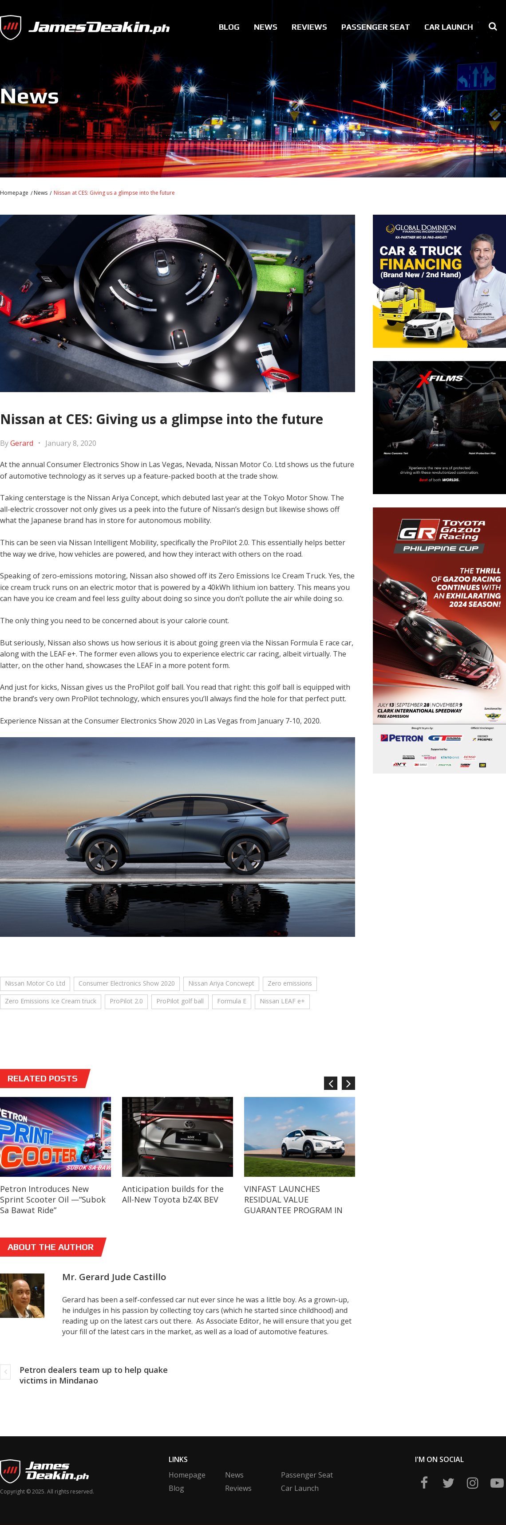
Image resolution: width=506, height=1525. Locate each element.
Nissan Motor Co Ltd (35, 983)
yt (497, 1483)
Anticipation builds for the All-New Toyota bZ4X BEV (173, 1194)
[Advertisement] (421, 914)
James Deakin (29, 25)
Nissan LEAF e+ (282, 1001)
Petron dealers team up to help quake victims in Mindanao (94, 1375)
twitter (448, 1483)
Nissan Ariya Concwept (221, 983)
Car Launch (448, 26)
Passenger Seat (375, 26)
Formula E (231, 1001)
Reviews (309, 26)
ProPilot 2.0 (126, 1001)
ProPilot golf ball (180, 1001)
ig (473, 1483)
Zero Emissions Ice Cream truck (50, 1001)
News (265, 26)
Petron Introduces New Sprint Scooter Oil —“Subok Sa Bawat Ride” (53, 1199)
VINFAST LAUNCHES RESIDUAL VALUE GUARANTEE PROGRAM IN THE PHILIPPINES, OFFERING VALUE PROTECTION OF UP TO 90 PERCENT (298, 1215)
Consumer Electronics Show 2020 (127, 983)
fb (424, 1483)
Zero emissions (290, 983)
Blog (229, 26)
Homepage (14, 193)
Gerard (21, 443)
